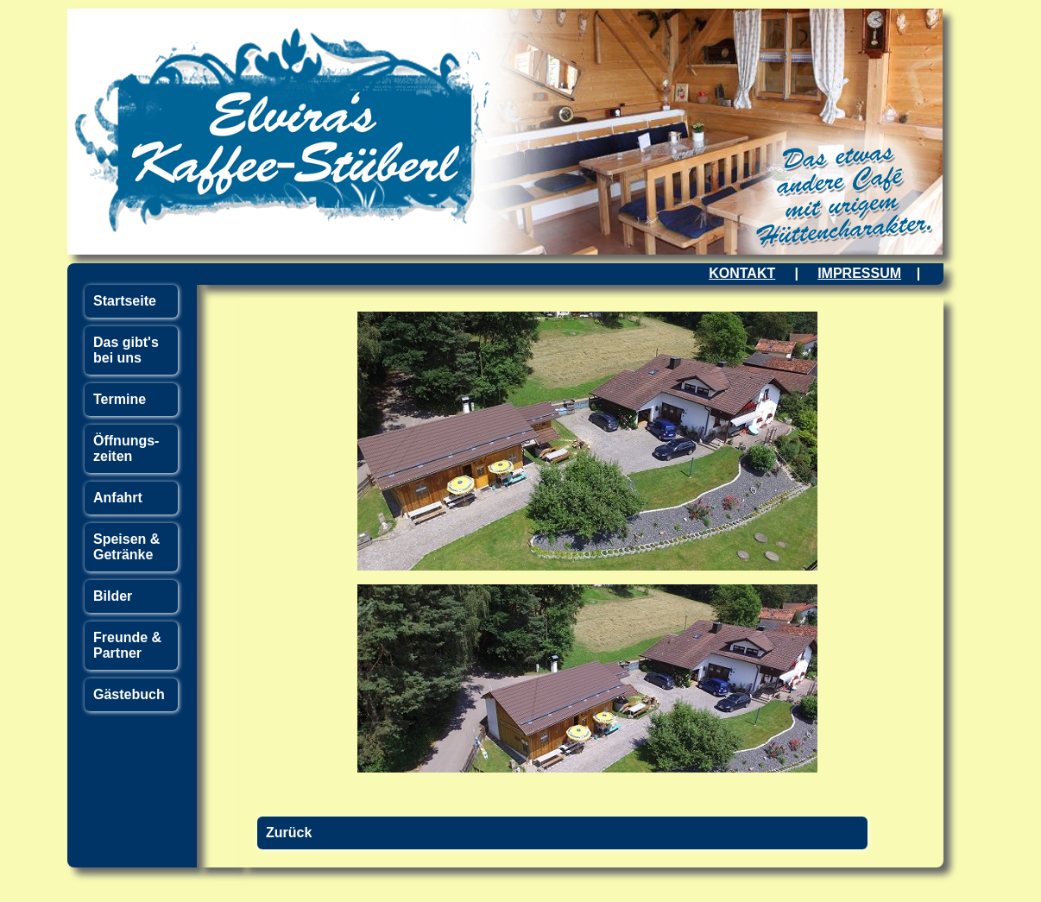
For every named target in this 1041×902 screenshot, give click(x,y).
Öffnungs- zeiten (126, 448)
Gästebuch (129, 694)
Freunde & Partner (127, 645)
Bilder (112, 596)
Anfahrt (117, 497)
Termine (119, 399)
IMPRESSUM (859, 273)
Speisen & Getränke (126, 547)
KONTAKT (742, 273)
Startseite (124, 300)
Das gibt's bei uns (126, 350)
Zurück (289, 832)
